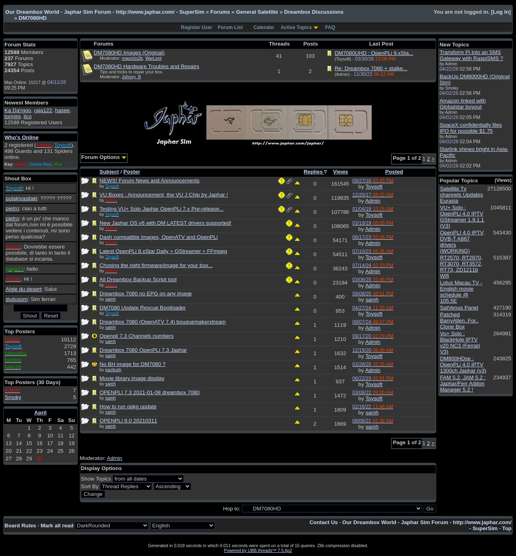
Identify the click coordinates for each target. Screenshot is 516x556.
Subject (109, 172)
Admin (373, 201)
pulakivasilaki (21, 198)
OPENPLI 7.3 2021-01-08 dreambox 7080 (150, 392)
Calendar (264, 27)
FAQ (330, 27)
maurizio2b (132, 58)
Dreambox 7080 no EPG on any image (146, 294)
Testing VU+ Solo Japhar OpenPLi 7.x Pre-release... (162, 209)
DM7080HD (33, 18)
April (40, 413)
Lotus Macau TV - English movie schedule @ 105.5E (461, 292)
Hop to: (231, 509)
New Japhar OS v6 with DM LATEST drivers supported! (165, 223)
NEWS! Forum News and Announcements (150, 181)
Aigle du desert (24, 289)
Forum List (230, 27)
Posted (394, 172)
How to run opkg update (128, 406)
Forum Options (104, 157)
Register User (196, 27)
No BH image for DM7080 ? (133, 364)
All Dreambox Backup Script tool (138, 279)
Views (340, 172)
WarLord (153, 58)
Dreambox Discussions (313, 12)
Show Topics (96, 479)
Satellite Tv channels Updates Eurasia (461, 195)
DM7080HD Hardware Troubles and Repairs (147, 66)
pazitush (113, 369)
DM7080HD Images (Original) (129, 53)
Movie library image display (132, 378)
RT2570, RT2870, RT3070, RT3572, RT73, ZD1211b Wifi (461, 267)
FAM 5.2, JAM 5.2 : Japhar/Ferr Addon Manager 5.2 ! (462, 383)
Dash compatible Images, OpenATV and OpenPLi (159, 237)
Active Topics (296, 27)
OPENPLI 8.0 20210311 (128, 421)
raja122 (43, 110)
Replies (315, 172)
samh (110, 299)
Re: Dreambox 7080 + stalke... (371, 68)
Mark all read (57, 526)
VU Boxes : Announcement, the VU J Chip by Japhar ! (164, 195)
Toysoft (373, 187)
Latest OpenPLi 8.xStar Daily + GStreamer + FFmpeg (163, 251)
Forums (220, 12)
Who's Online (21, 137)
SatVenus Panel (459, 308)
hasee (62, 110)
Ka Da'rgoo (17, 110)
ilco (27, 116)
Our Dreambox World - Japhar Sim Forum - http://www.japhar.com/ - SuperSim (104, 12)
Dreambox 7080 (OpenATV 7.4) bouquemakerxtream (163, 322)
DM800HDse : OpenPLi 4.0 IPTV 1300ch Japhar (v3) (463, 364)
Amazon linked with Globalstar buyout (462, 104)
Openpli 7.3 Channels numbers (137, 336)
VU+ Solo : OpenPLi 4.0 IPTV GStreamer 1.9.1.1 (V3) (462, 217)
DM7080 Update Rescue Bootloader (143, 308)
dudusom (17, 299)
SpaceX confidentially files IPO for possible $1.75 (470, 128)
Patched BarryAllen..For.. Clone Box (459, 320)
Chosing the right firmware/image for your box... (156, 265)
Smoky (13, 397)
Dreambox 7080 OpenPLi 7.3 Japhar (143, 350)
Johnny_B (131, 76)
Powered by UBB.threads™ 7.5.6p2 (258, 550)
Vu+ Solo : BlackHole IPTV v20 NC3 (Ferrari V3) (460, 342)
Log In (501, 12)
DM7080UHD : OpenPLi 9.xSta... (374, 53)
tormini (12, 116)
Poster (131, 172)
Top (507, 528)
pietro (12, 208)
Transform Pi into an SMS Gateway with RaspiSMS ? (471, 55)
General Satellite (257, 12)
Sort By (90, 486)
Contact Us (324, 522)
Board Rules (20, 526)
